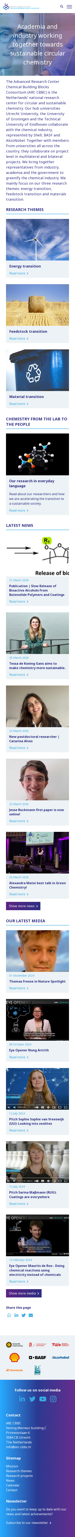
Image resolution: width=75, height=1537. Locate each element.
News (10, 1480)
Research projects (19, 1476)
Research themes (19, 1471)
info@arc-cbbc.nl (18, 1447)
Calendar (13, 1485)
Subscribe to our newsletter (27, 1523)
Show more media (22, 1293)
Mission (12, 1466)
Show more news (22, 906)
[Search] (61, 6)
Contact (11, 1490)
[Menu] (69, 6)
